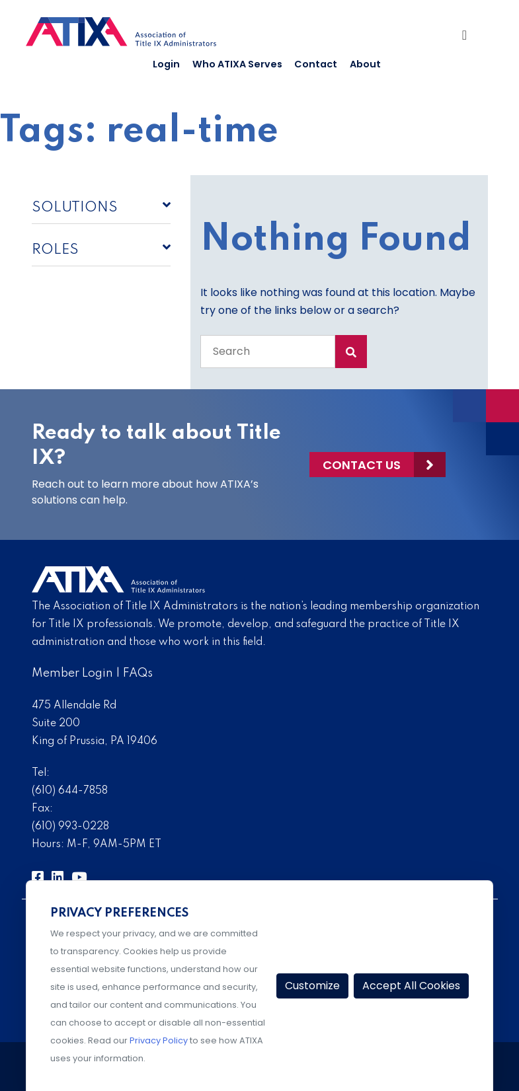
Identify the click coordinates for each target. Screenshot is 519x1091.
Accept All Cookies (411, 985)
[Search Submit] (351, 351)
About (365, 64)
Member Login (72, 673)
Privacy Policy (159, 1040)
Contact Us (362, 465)
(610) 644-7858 (70, 791)
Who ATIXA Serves (237, 64)
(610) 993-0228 (70, 826)
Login (166, 64)
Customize (312, 985)
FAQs (138, 673)
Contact (315, 64)
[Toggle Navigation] (470, 38)
